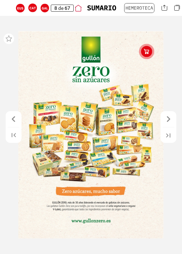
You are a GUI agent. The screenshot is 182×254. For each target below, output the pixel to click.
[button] (20, 8)
